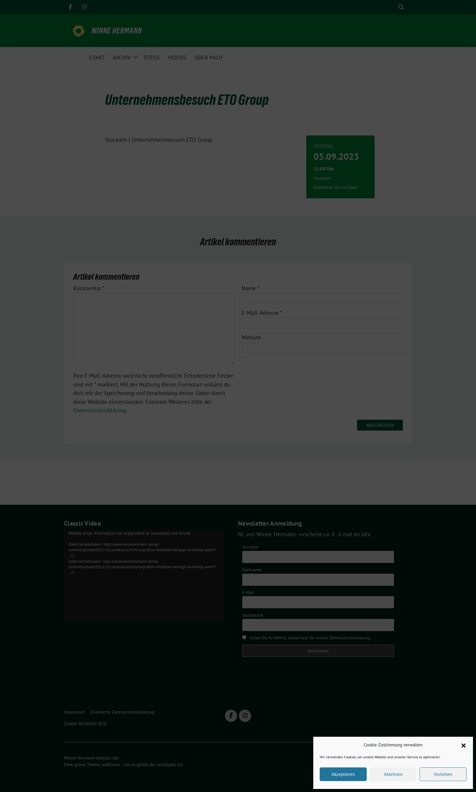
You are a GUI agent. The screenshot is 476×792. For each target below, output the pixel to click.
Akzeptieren (343, 774)
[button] (464, 745)
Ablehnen (393, 774)
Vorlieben (443, 774)
